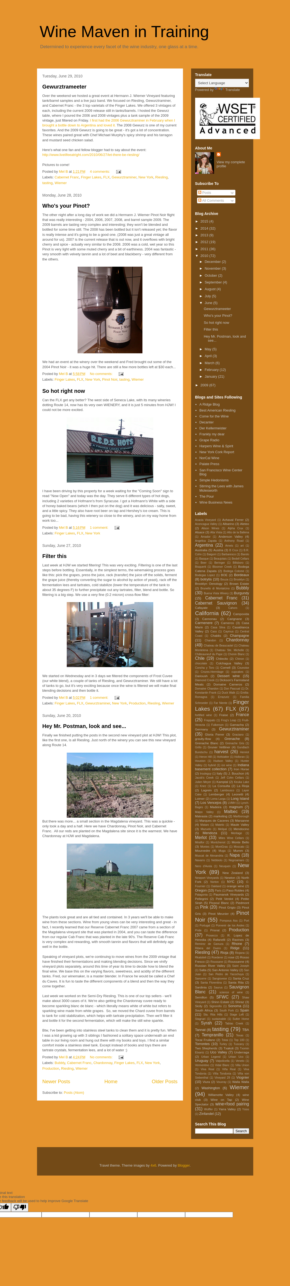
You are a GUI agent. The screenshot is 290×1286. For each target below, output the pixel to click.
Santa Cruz (241, 978)
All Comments (211, 200)
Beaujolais (220, 558)
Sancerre (200, 978)
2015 (205, 221)
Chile (200, 658)
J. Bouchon (236, 773)
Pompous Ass (229, 920)
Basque (204, 558)
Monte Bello (240, 842)
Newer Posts (56, 1081)
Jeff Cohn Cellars (232, 777)
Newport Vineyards (207, 877)
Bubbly (60, 1063)
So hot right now (63, 391)
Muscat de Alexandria (209, 855)
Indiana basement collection (222, 767)
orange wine (235, 886)
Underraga (241, 1052)
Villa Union (242, 1065)
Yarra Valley (227, 1109)
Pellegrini (201, 898)
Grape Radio (209, 440)
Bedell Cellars (240, 558)
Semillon (201, 997)
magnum (236, 807)
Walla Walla (240, 1081)
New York (145, 177)
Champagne (239, 636)
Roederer (217, 957)
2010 (205, 256)
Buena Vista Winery (216, 593)
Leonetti (237, 794)
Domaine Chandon (207, 688)
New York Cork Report (216, 452)
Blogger (184, 1165)
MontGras (221, 846)
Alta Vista (216, 532)
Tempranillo (212, 1035)
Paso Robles (235, 890)
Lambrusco (227, 790)
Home (111, 1081)
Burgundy (241, 593)
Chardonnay (103, 1063)
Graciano (238, 734)
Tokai (225, 1040)
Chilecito (222, 658)
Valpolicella (223, 1060)
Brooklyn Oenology (208, 583)
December (213, 262)
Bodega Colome (234, 571)
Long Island (240, 799)
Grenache (232, 739)
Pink (204, 907)
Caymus (228, 631)
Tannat (200, 1030)
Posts (204, 193)
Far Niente (220, 702)
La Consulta (221, 786)
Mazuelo (206, 829)
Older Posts (164, 1081)
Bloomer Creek (222, 566)
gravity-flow (203, 738)
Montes (204, 846)
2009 (205, 385)
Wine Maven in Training (124, 31)
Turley (223, 1044)
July (208, 296)
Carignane (234, 619)
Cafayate (201, 607)
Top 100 (239, 1040)
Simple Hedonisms (214, 480)
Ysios (245, 1109)
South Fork (226, 1010)
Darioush (201, 676)
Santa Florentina (211, 982)
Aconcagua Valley (206, 524)
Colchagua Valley (229, 663)
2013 (205, 235)
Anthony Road (234, 540)
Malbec (231, 811)
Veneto (240, 1060)
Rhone (237, 944)
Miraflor (200, 842)
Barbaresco (229, 554)
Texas (239, 1035)
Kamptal (222, 782)
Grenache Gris (234, 743)
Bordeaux (241, 575)
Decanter (206, 422)
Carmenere (204, 623)
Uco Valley (218, 1052)
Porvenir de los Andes (230, 925)
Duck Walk (228, 692)
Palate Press (209, 464)
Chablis (216, 635)
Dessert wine (228, 676)
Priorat (214, 930)
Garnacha (237, 724)
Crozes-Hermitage (212, 671)
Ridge (234, 948)
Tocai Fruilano (205, 1040)
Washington (211, 1088)
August (210, 289)
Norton (214, 881)
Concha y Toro (204, 667)
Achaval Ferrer (233, 519)
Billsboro (238, 562)
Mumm (238, 850)
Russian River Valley (210, 965)
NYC (230, 882)
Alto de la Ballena (238, 532)
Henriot (244, 752)
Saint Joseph (240, 965)
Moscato (239, 846)
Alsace (200, 532)
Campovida (241, 614)
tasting (47, 183)
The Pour (206, 496)
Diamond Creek (205, 680)
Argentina (204, 545)
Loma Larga (218, 798)
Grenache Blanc (206, 743)
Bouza (224, 579)
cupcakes (237, 671)
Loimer (200, 798)
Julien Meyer (203, 782)
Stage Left (237, 1014)
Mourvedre (202, 850)
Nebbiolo (216, 860)
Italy (219, 773)
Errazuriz (223, 697)
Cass (214, 631)
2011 (205, 249)
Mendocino (241, 829)
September (214, 282)
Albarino (228, 524)
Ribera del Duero (208, 948)
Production (137, 703)
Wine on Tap (221, 1099)
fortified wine (203, 715)
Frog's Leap (228, 720)
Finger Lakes (91, 177)
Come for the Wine (214, 416)
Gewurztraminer (124, 177)
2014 (205, 228)
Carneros (227, 623)
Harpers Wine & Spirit (216, 446)
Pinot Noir (109, 379)
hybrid (212, 765)
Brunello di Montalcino (215, 588)
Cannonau (209, 619)
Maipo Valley (204, 812)
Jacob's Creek (204, 777)
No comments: (102, 374)
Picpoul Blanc (219, 903)
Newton (230, 877)
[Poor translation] (19, 1207)
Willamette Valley (221, 1094)
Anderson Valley (231, 536)
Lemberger (216, 794)
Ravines (238, 939)
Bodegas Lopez (205, 575)
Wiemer (61, 183)
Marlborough (241, 816)
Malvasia (201, 816)
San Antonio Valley (225, 970)
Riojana (240, 952)
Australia (201, 550)
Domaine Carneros (228, 684)
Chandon (210, 640)
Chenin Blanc (236, 654)
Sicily (198, 1006)
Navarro (200, 860)
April (209, 356)
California (207, 613)
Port (246, 920)
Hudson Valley (223, 760)
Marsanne (242, 820)
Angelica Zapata (206, 540)
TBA (245, 1030)
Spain (244, 1010)
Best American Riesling (217, 410)
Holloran (239, 756)
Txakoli (229, 1048)
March (210, 363)
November (213, 268)
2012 (205, 242)
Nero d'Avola (203, 866)
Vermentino (202, 1065)
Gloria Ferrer (214, 734)
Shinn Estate (220, 1002)
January (211, 376)
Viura (206, 1081)
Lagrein (206, 790)
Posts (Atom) (74, 1093)
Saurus (218, 987)
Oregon (201, 890)
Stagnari (200, 1018)
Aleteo (244, 524)
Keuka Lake (241, 782)
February (212, 370)
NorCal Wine (209, 458)
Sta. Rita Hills (212, 1014)
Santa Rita (236, 982)
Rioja (224, 953)
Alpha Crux (235, 528)
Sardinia (201, 987)
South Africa (204, 1010)
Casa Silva (218, 627)
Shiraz (239, 1002)
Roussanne (236, 961)
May (208, 349)
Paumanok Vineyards (229, 894)
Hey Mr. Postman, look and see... (84, 726)
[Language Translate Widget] (222, 83)
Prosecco (212, 935)
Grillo (198, 747)
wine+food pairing (232, 1104)
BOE (224, 575)
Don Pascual (232, 688)
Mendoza (210, 833)
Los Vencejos (210, 803)
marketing (220, 816)
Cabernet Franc (67, 177)
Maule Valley (240, 824)
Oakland (216, 886)
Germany (201, 729)
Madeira (215, 807)
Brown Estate (239, 583)
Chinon (239, 658)
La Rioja (243, 786)
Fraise (223, 715)
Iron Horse (241, 769)
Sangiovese (219, 978)
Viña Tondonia (222, 1073)
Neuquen (225, 866)
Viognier (242, 1077)
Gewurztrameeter (64, 87)
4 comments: (100, 171)
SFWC (222, 997)
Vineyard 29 (222, 1077)
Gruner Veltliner (219, 747)
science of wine (231, 992)
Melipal (222, 829)
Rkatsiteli (200, 957)
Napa (235, 855)
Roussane (217, 961)
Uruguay (201, 1061)
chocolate (201, 663)
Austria (218, 550)
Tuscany (239, 1044)
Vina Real (207, 1069)
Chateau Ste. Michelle (229, 650)
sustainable (219, 1018)
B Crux (233, 550)
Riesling (161, 177)
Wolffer (208, 1109)
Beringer (219, 562)
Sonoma (234, 1006)
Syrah (206, 1023)
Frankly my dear (212, 434)
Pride (198, 930)
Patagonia (201, 894)
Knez (203, 786)
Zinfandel (206, 1114)
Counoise (243, 667)
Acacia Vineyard (205, 519)
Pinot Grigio (227, 907)
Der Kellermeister (212, 428)
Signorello (215, 1006)
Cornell (225, 667)
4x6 (153, 1165)
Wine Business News (215, 502)
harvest (221, 751)
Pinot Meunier (218, 913)
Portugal (205, 925)
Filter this (54, 556)
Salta (202, 970)
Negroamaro (236, 860)
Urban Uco (235, 1056)
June (209, 303)
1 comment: (99, 528)
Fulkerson (217, 724)
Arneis (229, 545)
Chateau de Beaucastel (218, 645)
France (242, 714)
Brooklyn (239, 579)
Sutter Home (241, 1018)
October (211, 275)
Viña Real (229, 1069)
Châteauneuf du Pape (209, 654)
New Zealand (232, 872)
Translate (227, 90)
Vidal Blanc (222, 1065)
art (242, 545)
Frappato (209, 720)
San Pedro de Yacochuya (226, 974)
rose (231, 957)
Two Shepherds (206, 1048)
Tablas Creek (234, 1023)
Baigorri (211, 554)
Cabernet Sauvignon (216, 603)
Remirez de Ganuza (209, 943)
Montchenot (218, 842)
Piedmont (242, 903)
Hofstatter (223, 756)
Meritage (236, 833)
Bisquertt (200, 566)
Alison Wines (210, 528)
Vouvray (221, 1082)
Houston (200, 760)
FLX (106, 177)
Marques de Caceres (214, 820)
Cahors (233, 607)
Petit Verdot (224, 898)
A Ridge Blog (209, 404)
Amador (206, 536)
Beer (203, 562)
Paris (218, 890)
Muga (221, 850)
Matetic (220, 824)
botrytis (206, 579)
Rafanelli (219, 939)
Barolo (245, 554)
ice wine (226, 765)
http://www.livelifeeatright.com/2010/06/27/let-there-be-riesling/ (90, 155)
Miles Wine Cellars (231, 838)
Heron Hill (205, 756)
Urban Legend (211, 1056)
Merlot (201, 837)
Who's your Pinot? (66, 206)
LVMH (231, 802)
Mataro (204, 824)
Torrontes (202, 1044)
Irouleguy (205, 773)
